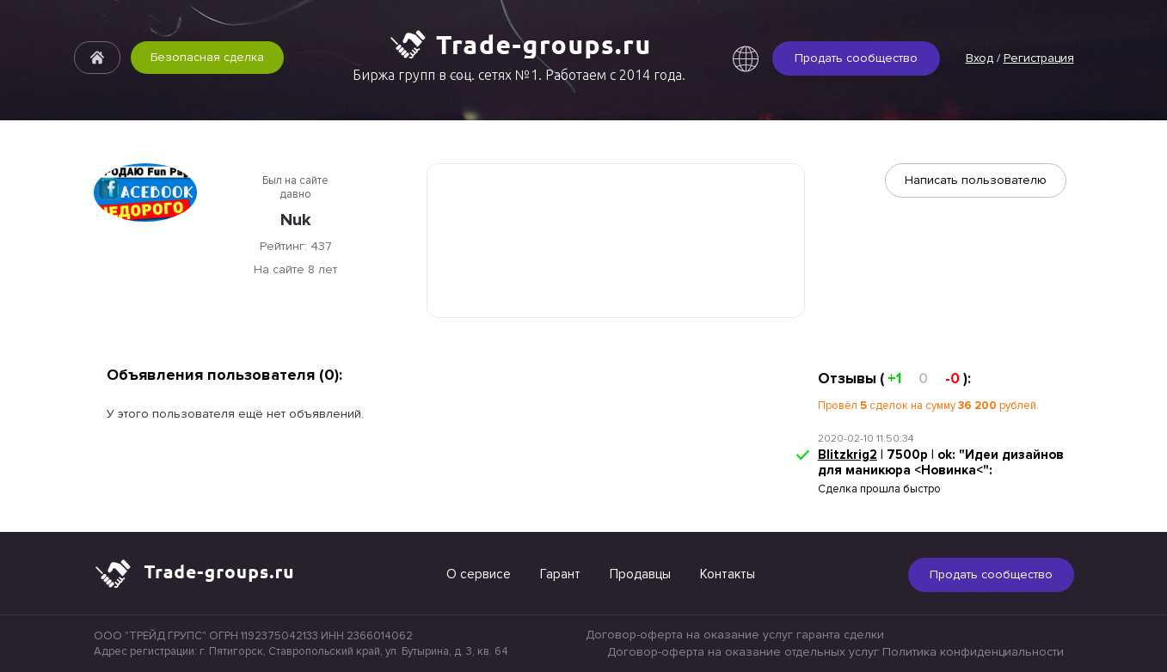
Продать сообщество (856, 58)
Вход (979, 58)
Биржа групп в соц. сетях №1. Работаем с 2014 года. (519, 74)
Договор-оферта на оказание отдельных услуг (743, 652)
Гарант (560, 574)
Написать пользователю (976, 180)
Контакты (727, 574)
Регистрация (1039, 58)
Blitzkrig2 (847, 454)
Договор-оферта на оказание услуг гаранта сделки (735, 634)
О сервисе (478, 574)
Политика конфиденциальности (973, 652)
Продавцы (640, 574)
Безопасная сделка (207, 57)
